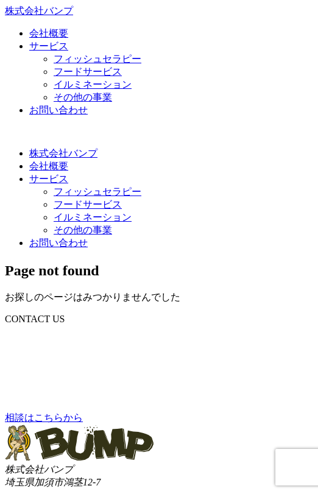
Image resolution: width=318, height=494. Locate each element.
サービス (48, 46)
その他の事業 (83, 97)
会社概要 (48, 33)
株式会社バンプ (63, 153)
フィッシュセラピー (97, 59)
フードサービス (88, 71)
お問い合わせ (58, 110)
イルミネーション (93, 84)
